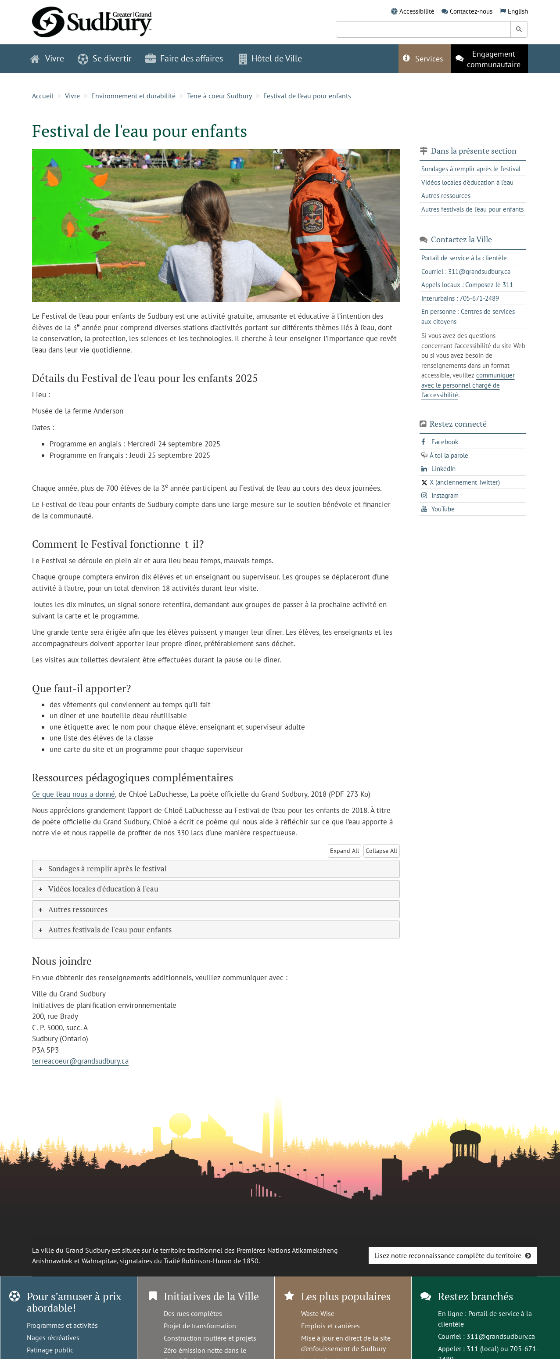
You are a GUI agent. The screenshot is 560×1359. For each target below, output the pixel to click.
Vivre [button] (47, 58)
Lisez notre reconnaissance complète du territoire (447, 1255)
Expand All (344, 851)
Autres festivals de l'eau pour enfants (472, 209)
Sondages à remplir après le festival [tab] (102, 868)
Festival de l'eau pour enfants (307, 95)
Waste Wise (317, 1313)
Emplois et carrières (330, 1325)
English (518, 11)
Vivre (72, 95)
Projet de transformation (200, 1325)
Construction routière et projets (210, 1338)
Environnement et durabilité (133, 95)
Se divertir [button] (105, 58)
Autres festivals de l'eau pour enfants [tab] (104, 929)
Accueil (43, 95)
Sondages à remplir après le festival (471, 169)
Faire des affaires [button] (184, 58)
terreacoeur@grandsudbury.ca (80, 1061)
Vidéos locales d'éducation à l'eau (467, 182)
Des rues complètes (193, 1313)
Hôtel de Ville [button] (270, 58)
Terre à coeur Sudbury (219, 95)
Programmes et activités (62, 1325)
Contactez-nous (471, 11)
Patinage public (50, 1349)
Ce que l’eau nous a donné (73, 794)
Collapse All (381, 851)
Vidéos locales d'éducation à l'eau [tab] (97, 889)
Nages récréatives (53, 1337)
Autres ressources (445, 195)
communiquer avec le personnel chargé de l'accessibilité (468, 385)
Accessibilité (416, 11)
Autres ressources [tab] (72, 909)
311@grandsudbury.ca (501, 1336)
